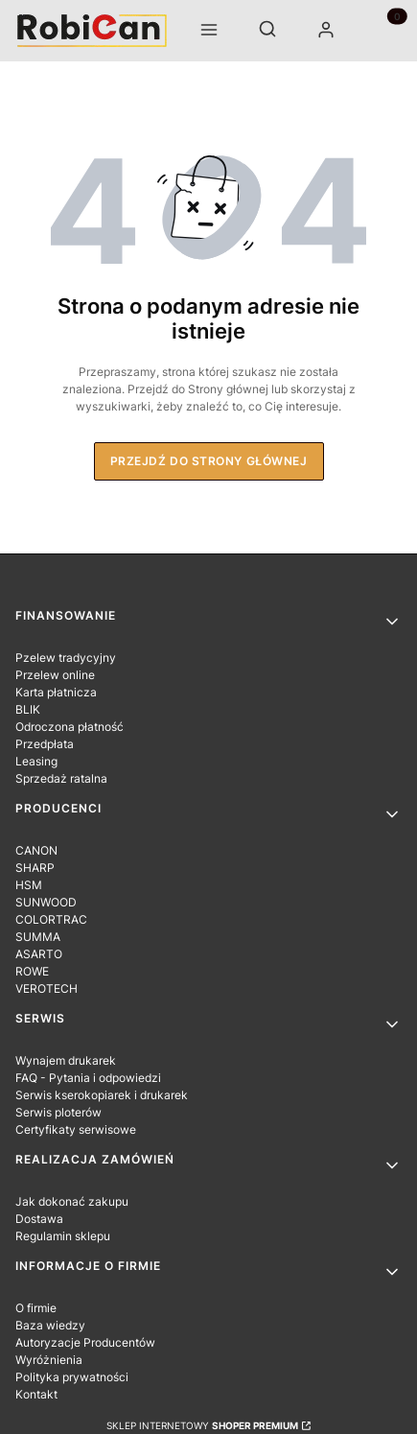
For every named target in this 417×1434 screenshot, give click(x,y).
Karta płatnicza (56, 692)
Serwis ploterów (58, 1112)
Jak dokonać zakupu (71, 1201)
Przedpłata (44, 744)
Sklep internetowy (202, 1425)
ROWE (32, 971)
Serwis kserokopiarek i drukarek (101, 1095)
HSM (28, 885)
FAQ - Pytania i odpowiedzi (88, 1077)
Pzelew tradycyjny (65, 657)
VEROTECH (46, 988)
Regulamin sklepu (62, 1236)
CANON (36, 850)
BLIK (27, 709)
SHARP (35, 867)
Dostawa (39, 1218)
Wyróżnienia (48, 1359)
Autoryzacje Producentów (85, 1342)
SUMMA (37, 936)
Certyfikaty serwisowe (75, 1129)
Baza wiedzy (50, 1325)
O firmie (36, 1308)
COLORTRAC (51, 919)
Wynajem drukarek (65, 1060)
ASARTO (38, 954)
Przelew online (55, 675)
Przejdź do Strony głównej (209, 461)
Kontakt (36, 1394)
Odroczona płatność (69, 726)
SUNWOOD (46, 902)
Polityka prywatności (71, 1377)
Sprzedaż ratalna (61, 778)
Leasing (36, 761)
